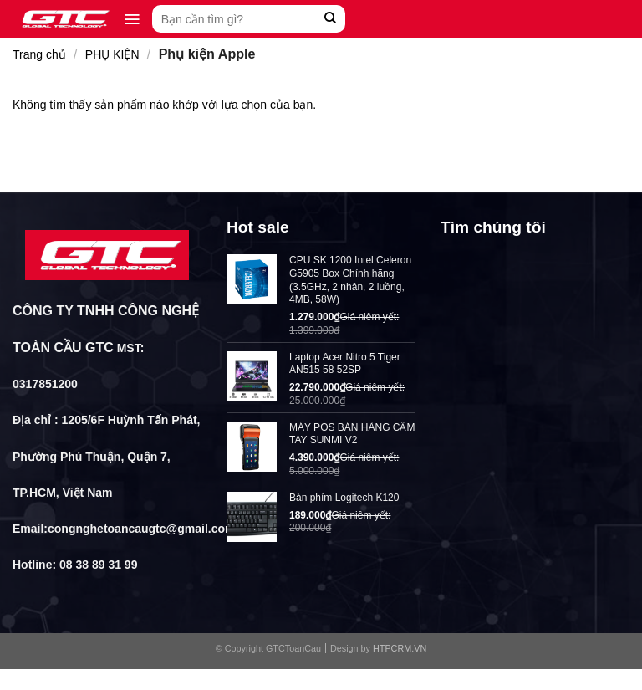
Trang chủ (39, 54)
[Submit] (330, 19)
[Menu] (131, 19)
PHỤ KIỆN (112, 54)
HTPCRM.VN (399, 648)
